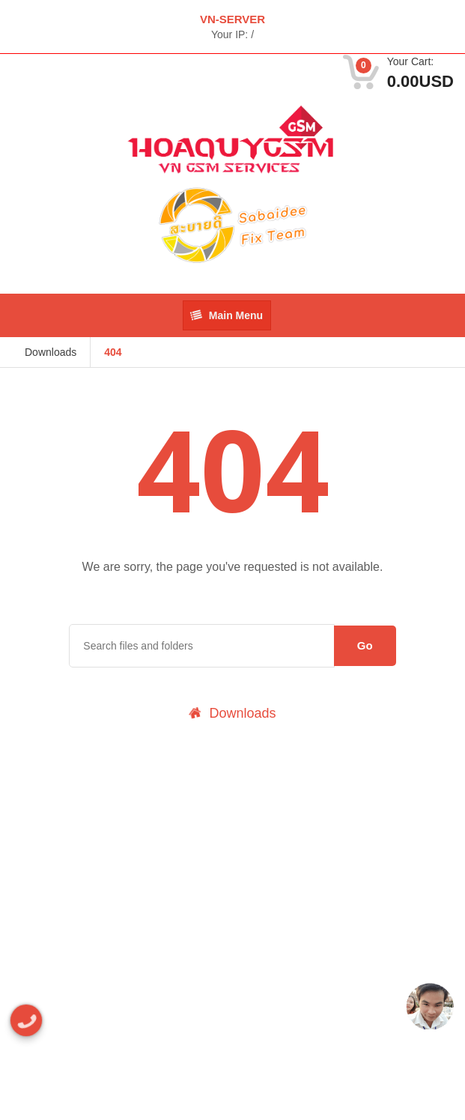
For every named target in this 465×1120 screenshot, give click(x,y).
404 (112, 352)
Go (365, 645)
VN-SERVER (232, 19)
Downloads (50, 352)
